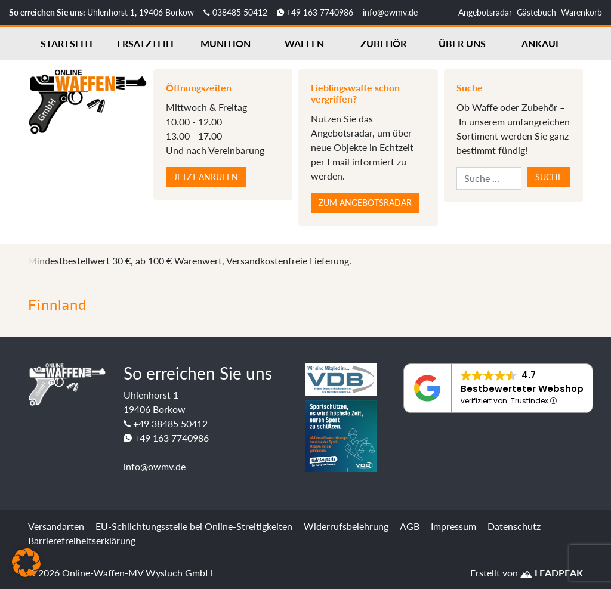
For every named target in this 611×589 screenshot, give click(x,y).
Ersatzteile (146, 43)
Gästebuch (536, 12)
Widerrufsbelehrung (346, 526)
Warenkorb (581, 12)
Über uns (462, 43)
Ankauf (541, 43)
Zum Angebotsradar (365, 203)
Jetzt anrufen (206, 177)
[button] (26, 562)
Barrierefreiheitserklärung (81, 540)
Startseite (68, 43)
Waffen (304, 43)
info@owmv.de (390, 12)
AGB (409, 526)
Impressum (453, 526)
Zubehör (383, 43)
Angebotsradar (485, 12)
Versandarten (56, 526)
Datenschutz (514, 526)
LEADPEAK (551, 572)
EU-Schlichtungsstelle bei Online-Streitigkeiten (193, 526)
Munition (225, 43)
